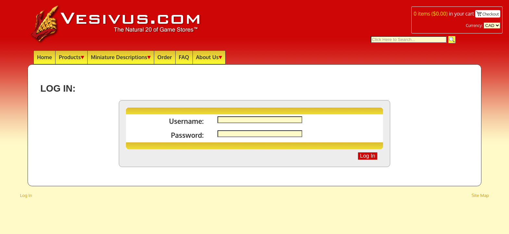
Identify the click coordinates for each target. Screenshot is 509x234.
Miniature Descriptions (121, 57)
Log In (26, 195)
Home (44, 57)
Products (71, 57)
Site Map (480, 195)
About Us (209, 57)
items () (431, 13)
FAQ (184, 57)
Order (164, 57)
